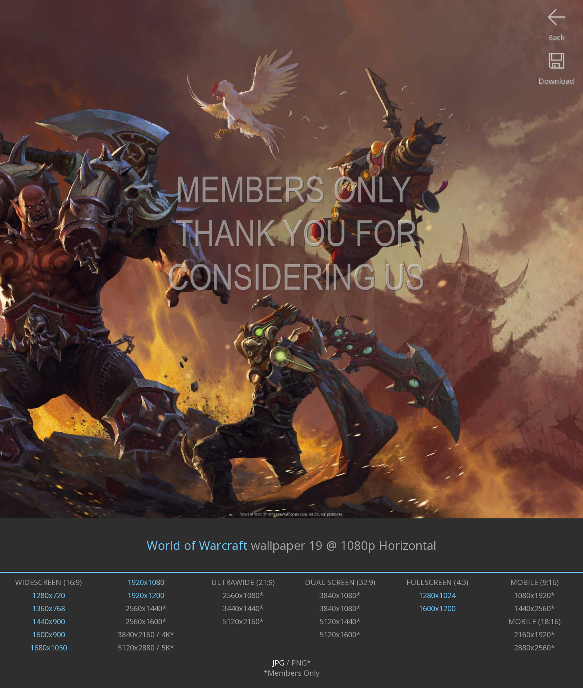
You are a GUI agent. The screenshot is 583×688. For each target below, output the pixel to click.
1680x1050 (48, 647)
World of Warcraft (197, 545)
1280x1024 (437, 595)
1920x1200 (145, 595)
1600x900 (48, 634)
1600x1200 (437, 608)
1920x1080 (145, 582)
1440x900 (48, 621)
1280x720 (48, 595)
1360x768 (48, 608)
